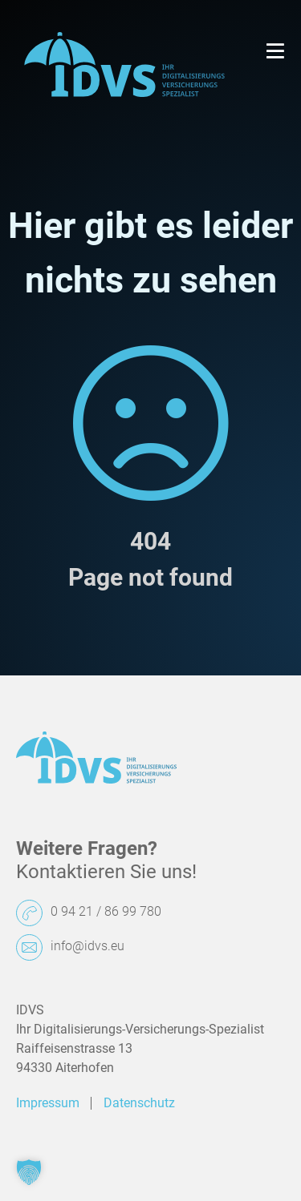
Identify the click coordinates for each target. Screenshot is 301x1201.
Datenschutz (139, 1102)
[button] (29, 1172)
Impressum (47, 1102)
